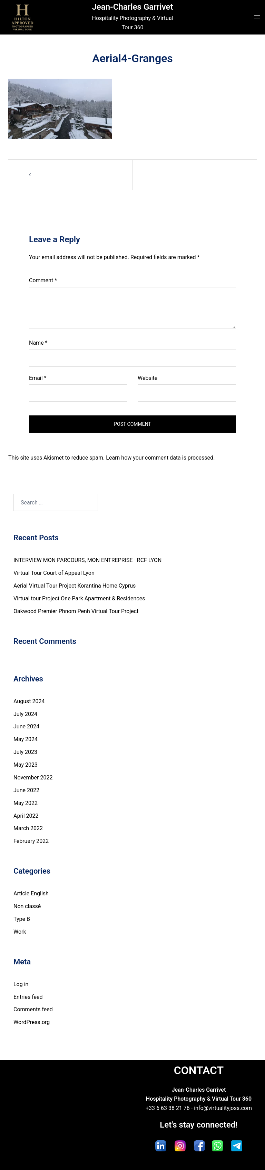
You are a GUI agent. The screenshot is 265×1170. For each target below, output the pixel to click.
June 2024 (26, 726)
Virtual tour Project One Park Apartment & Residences (79, 598)
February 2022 (31, 841)
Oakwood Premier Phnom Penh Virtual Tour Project (75, 611)
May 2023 (25, 764)
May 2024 (25, 739)
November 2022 (32, 777)
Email (37, 378)
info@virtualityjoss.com (223, 1108)
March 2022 (28, 828)
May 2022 (25, 803)
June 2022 (26, 790)
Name (38, 343)
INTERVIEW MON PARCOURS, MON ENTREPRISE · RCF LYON (87, 560)
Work (19, 931)
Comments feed (33, 1009)
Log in (20, 984)
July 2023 (25, 752)
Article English (31, 893)
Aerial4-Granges (54, 174)
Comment (43, 280)
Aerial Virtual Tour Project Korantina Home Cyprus (74, 585)
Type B (21, 919)
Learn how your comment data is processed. (160, 457)
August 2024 (29, 701)
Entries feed (28, 997)
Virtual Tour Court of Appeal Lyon (54, 573)
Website (147, 378)
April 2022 (26, 816)
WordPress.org (31, 1022)
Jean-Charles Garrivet (132, 7)
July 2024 (25, 714)
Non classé (27, 906)
